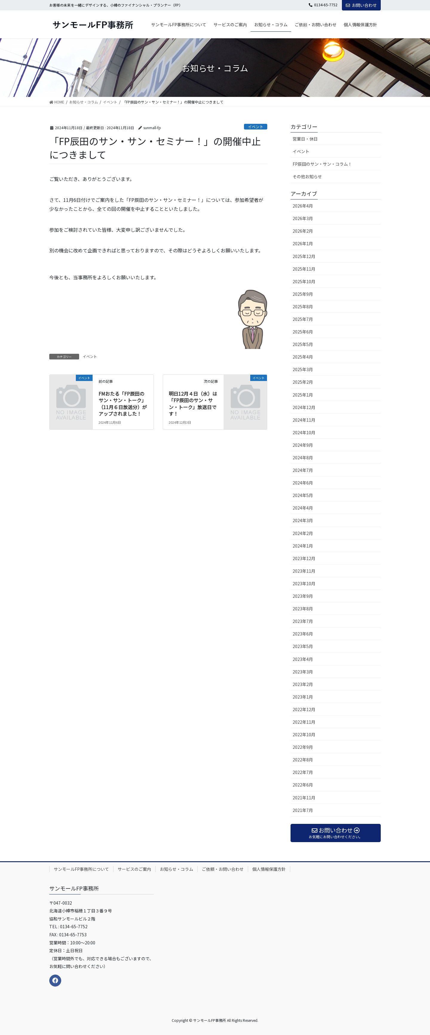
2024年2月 (303, 533)
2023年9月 (303, 596)
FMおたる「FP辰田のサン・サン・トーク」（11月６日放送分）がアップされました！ (123, 403)
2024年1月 (303, 546)
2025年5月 (303, 344)
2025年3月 (303, 369)
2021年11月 (304, 798)
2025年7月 (303, 319)
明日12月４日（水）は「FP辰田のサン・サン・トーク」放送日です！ (193, 403)
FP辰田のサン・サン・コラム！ (322, 164)
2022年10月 (304, 734)
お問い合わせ (361, 5)
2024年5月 (303, 495)
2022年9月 (303, 747)
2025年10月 (304, 281)
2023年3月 (303, 672)
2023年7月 (303, 621)
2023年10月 (304, 583)
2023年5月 (303, 646)
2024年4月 (303, 508)
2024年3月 (303, 520)
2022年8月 (303, 760)
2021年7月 (303, 810)
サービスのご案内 (134, 869)
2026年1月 (303, 243)
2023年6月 (303, 634)
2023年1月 (303, 697)
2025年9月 (303, 294)
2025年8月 (303, 307)
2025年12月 (304, 256)
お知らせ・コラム (176, 869)
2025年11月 (304, 269)
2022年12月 (304, 709)
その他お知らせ (307, 176)
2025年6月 (303, 332)
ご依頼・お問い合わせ (223, 869)
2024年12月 (304, 407)
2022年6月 (303, 785)
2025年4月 (303, 357)
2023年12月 (304, 558)
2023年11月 (304, 571)
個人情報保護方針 (269, 869)
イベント (255, 126)
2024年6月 (303, 483)
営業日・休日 (305, 139)
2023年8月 (303, 609)
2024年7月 (303, 470)
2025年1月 (303, 395)
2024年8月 (303, 458)
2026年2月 (303, 231)
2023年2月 (303, 684)
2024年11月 (304, 420)
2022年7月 (303, 772)
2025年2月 (303, 382)
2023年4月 (303, 659)
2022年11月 (304, 722)
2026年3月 (303, 218)
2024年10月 (304, 432)
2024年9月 (303, 445)
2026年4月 (303, 206)
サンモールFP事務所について (81, 869)
